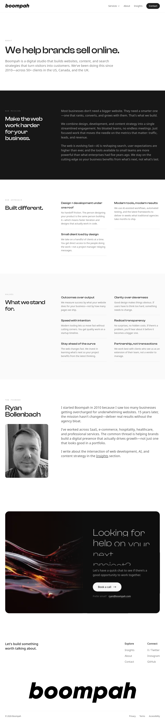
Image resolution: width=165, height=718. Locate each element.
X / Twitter (153, 650)
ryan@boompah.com (120, 596)
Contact (153, 5)
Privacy (132, 716)
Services (114, 5)
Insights (138, 5)
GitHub (151, 661)
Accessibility (154, 716)
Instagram (153, 656)
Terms (142, 716)
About (127, 5)
